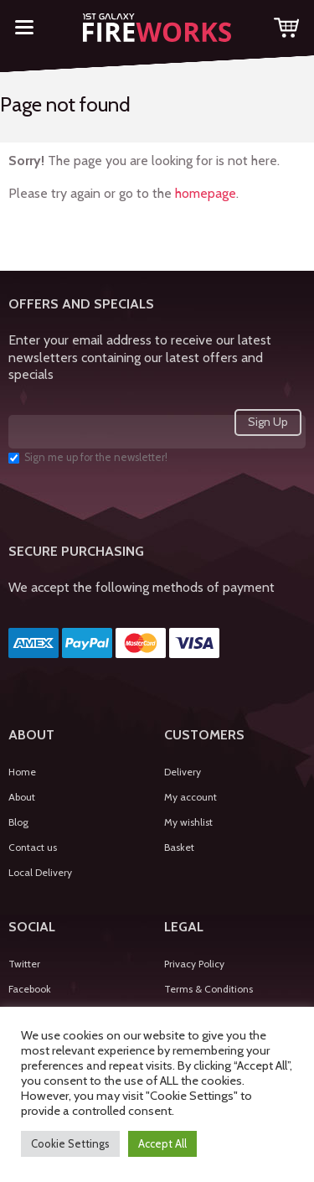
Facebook (29, 988)
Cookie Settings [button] (70, 1143)
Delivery (182, 771)
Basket (179, 847)
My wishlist (188, 822)
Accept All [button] (162, 1143)
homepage (205, 193)
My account (190, 797)
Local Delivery (40, 872)
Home (22, 771)
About (21, 797)
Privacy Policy (194, 963)
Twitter (24, 963)
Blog (18, 822)
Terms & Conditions (208, 988)
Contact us (32, 847)
